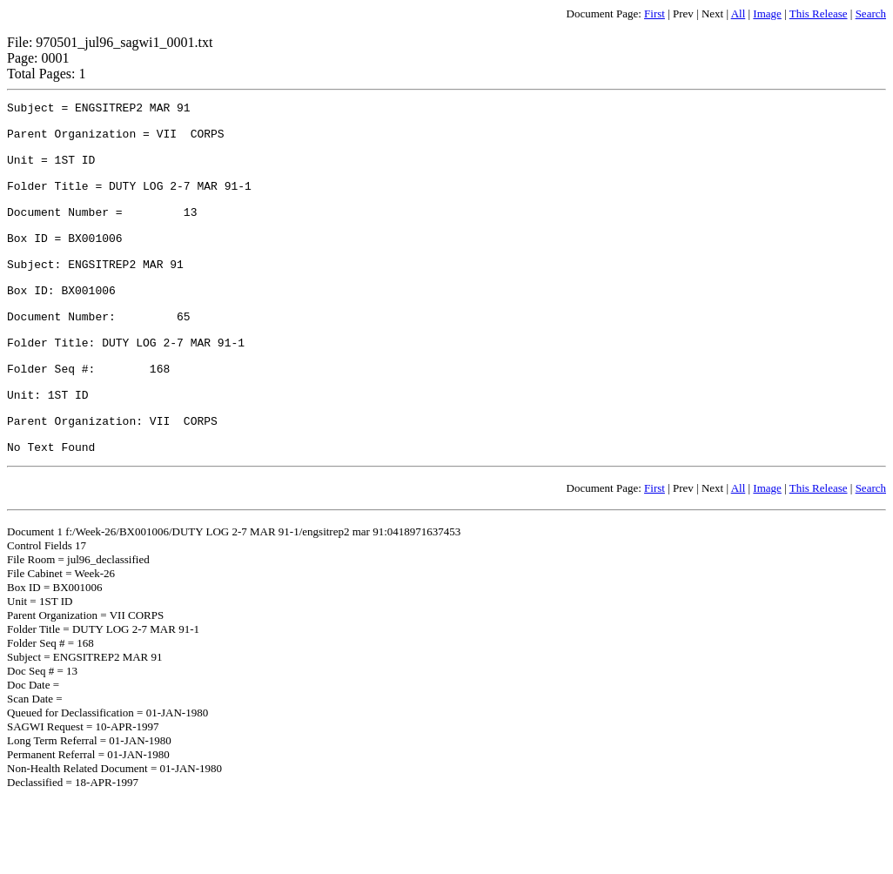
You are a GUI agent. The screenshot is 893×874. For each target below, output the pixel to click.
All (738, 13)
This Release (818, 13)
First (654, 13)
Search (871, 13)
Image (767, 13)
